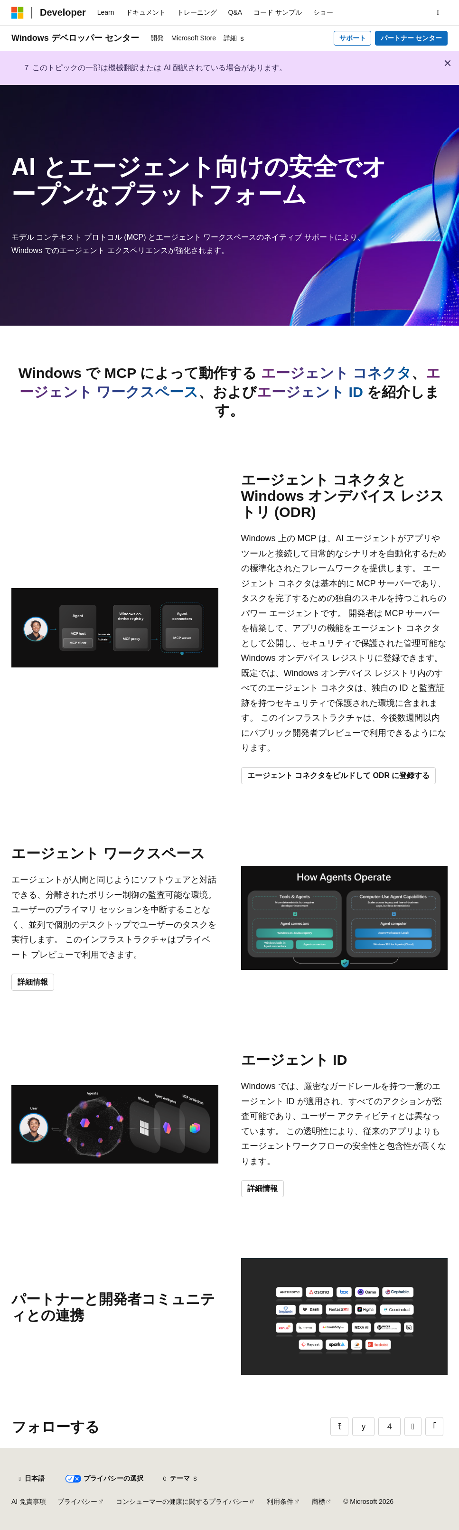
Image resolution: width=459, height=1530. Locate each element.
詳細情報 (33, 982)
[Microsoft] (17, 13)
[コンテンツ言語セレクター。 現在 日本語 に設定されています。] (30, 1478)
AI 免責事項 (28, 1501)
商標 (318, 1501)
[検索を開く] (438, 12)
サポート (352, 38)
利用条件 (280, 1501)
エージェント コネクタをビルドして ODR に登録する (338, 775)
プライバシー (77, 1501)
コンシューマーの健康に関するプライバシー (182, 1501)
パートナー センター (411, 38)
